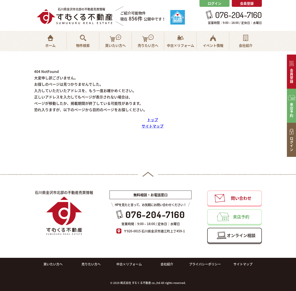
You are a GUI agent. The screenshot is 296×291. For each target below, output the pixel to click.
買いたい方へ (53, 264)
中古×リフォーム (129, 264)
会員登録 (247, 3)
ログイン (214, 3)
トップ (152, 119)
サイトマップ (152, 126)
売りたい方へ (91, 264)
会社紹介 (167, 264)
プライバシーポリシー (205, 264)
